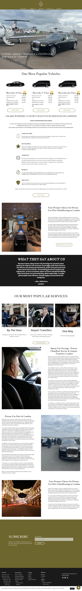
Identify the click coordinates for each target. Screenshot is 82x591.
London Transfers (32, 579)
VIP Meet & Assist (19, 579)
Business (18, 584)
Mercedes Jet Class (64, 244)
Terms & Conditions (47, 582)
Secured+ (59, 8)
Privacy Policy (46, 584)
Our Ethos (43, 576)
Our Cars (22, 8)
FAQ (43, 577)
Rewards (43, 574)
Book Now (41, 110)
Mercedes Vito (7, 583)
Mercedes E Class (7, 581)
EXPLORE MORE (41, 342)
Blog (43, 581)
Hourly (29, 576)
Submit (39, 543)
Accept (72, 588)
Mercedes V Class (5, 576)
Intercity (30, 578)
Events (16, 581)
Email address (38, 537)
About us (49, 8)
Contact (43, 579)
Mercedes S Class (5, 574)
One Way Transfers (19, 578)
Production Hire (19, 582)
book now (41, 63)
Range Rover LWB (7, 579)
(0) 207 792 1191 (65, 575)
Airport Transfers (18, 574)
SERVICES (32, 8)
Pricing (41, 8)
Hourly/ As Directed (19, 576)
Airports (30, 574)
